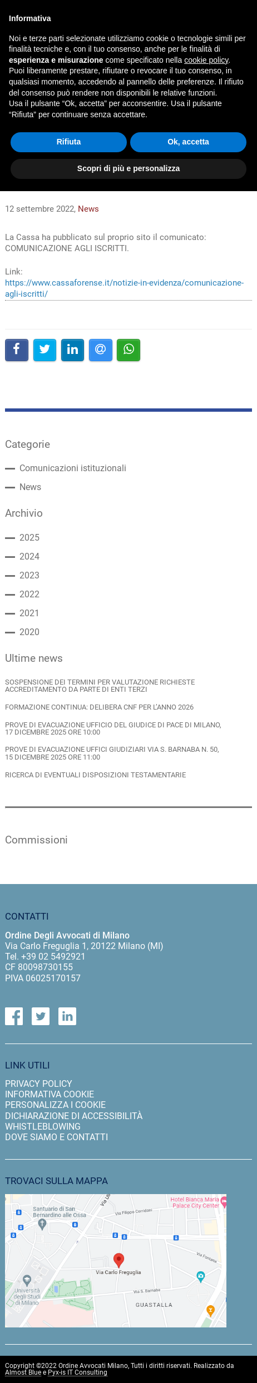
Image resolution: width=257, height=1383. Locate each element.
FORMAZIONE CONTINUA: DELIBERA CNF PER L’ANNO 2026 (99, 707)
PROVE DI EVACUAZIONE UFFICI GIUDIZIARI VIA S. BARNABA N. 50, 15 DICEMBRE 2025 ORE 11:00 (112, 753)
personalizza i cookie (55, 1105)
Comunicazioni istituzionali (72, 468)
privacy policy (38, 1084)
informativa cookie (49, 1094)
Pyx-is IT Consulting (77, 1372)
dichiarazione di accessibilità (73, 1116)
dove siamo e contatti (56, 1137)
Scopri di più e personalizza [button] (128, 168)
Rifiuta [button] (69, 141)
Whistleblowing (43, 1126)
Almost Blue (23, 1372)
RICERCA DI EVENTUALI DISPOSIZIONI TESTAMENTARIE (95, 774)
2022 (29, 594)
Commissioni (36, 840)
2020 (29, 632)
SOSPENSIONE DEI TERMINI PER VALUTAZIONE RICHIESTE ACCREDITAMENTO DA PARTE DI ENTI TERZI (100, 685)
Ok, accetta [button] (188, 141)
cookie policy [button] (206, 60)
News (30, 487)
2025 (29, 537)
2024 (29, 556)
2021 (29, 613)
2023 (29, 575)
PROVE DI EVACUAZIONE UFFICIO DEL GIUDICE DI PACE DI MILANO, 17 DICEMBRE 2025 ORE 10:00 (113, 728)
